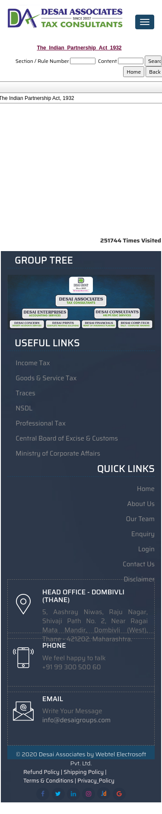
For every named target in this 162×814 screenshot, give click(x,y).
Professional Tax (41, 423)
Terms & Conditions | (49, 779)
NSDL (24, 408)
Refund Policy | (42, 771)
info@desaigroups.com (76, 720)
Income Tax (33, 363)
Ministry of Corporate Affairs (58, 453)
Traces (25, 393)
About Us (141, 504)
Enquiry (143, 534)
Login (146, 549)
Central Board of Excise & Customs (67, 438)
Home (146, 489)
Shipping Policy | (85, 771)
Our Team (140, 519)
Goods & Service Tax (46, 378)
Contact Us (139, 564)
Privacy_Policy (95, 779)
